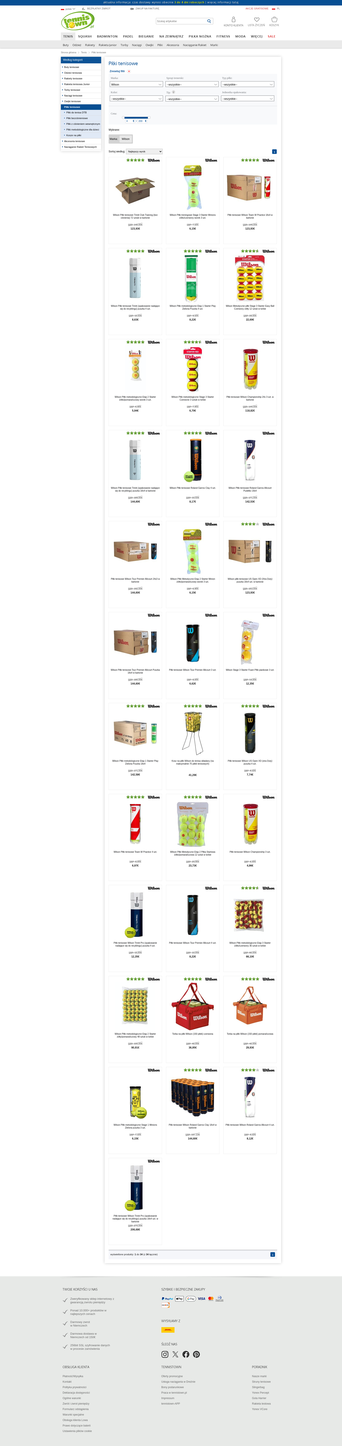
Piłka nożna (200, 36)
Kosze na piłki (73, 135)
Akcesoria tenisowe (75, 141)
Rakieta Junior (108, 45)
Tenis (68, 36)
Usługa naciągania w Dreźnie (178, 1381)
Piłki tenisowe (72, 107)
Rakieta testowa (261, 1403)
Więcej (257, 36)
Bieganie (146, 36)
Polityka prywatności (74, 1387)
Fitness (223, 36)
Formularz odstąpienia (76, 1409)
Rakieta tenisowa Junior (77, 84)
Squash (85, 36)
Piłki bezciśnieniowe (77, 118)
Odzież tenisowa (73, 72)
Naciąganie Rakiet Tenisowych (80, 147)
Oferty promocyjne (172, 1376)
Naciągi (137, 45)
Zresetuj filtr (117, 71)
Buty (66, 45)
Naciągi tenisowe (73, 95)
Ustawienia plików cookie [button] (77, 1431)
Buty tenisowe (72, 67)
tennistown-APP (170, 1403)
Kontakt (67, 1381)
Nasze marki (259, 1376)
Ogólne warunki (72, 1398)
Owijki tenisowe (72, 101)
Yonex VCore (259, 1409)
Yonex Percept (260, 1392)
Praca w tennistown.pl (174, 1392)
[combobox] (70, 8)
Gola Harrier (259, 1398)
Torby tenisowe (72, 90)
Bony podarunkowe (172, 1387)
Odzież (76, 45)
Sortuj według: (117, 151)
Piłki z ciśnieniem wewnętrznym (83, 124)
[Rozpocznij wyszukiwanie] (209, 21)
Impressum (167, 1398)
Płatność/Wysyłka (73, 1376)
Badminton (107, 36)
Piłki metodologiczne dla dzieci (82, 129)
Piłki (160, 45)
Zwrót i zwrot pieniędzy (76, 1403)
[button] (231, 22)
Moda (240, 36)
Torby (124, 45)
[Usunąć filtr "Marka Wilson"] (126, 139)
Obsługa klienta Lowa (75, 1420)
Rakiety (90, 45)
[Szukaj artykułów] (181, 21)
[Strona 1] (274, 151)
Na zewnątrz (171, 36)
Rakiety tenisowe (73, 78)
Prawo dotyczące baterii (76, 1425)
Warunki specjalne (73, 1414)
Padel (128, 36)
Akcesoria (173, 45)
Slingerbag (258, 1387)
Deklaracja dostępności (76, 1392)
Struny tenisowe (261, 1381)
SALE (272, 36)
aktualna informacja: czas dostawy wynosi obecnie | (171, 2)
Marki (214, 45)
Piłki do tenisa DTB (76, 112)
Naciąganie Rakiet (194, 45)
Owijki (149, 45)
